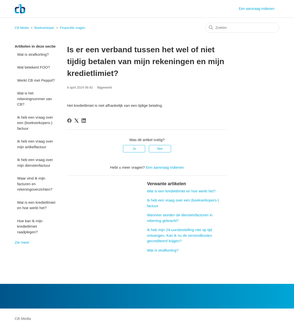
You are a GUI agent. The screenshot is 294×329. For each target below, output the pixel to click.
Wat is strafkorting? (33, 54)
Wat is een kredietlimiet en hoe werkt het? (36, 205)
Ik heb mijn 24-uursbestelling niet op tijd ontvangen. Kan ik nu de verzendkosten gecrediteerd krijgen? (179, 235)
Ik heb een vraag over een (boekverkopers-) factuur (35, 122)
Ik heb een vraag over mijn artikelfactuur (35, 144)
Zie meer (22, 242)
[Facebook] (69, 120)
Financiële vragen (72, 28)
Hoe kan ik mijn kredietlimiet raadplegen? (30, 226)
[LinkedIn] (83, 120)
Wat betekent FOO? (33, 67)
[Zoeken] (242, 28)
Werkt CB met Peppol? (36, 80)
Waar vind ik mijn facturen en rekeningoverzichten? (35, 183)
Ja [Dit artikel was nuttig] (134, 148)
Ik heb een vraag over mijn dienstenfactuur (35, 162)
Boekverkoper (44, 28)
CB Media (22, 28)
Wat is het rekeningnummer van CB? (34, 98)
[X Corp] (76, 120)
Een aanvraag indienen (256, 9)
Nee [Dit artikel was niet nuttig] (160, 148)
